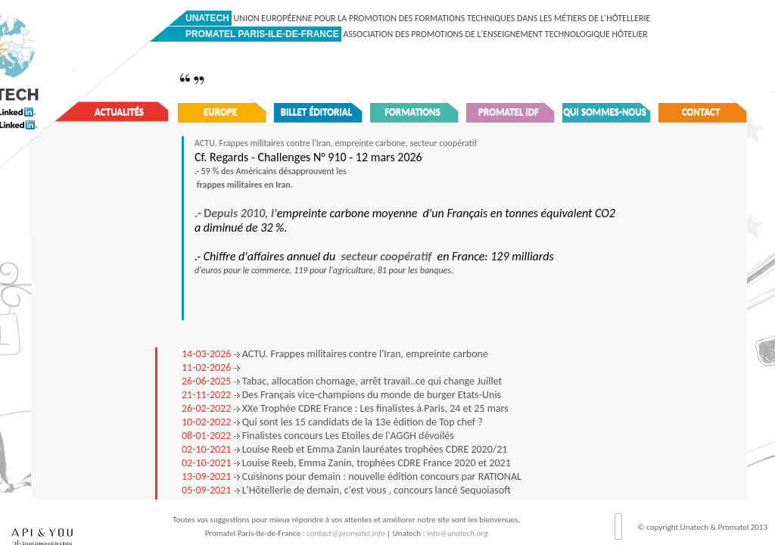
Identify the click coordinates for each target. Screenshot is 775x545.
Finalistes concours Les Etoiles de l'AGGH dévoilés (318, 435)
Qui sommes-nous (604, 111)
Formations (412, 111)
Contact (701, 111)
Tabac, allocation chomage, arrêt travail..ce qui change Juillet (342, 381)
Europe (220, 111)
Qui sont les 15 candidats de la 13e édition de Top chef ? (332, 422)
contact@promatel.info (346, 533)
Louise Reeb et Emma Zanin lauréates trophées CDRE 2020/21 (344, 449)
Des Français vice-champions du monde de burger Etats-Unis (341, 394)
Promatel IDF (508, 111)
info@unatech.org (457, 533)
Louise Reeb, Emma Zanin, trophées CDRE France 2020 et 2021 (346, 462)
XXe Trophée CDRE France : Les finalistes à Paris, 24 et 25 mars (345, 408)
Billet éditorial (317, 111)
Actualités (119, 111)
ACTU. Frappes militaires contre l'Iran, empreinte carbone (335, 353)
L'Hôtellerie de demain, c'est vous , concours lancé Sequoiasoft (346, 490)
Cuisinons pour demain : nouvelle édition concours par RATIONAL (351, 476)
